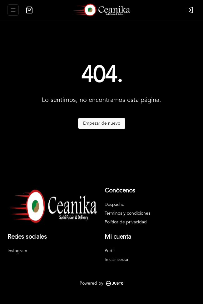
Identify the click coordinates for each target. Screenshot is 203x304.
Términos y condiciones (127, 213)
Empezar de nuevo (101, 123)
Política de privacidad (126, 222)
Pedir (110, 251)
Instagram (17, 251)
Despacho (114, 204)
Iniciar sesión (117, 259)
